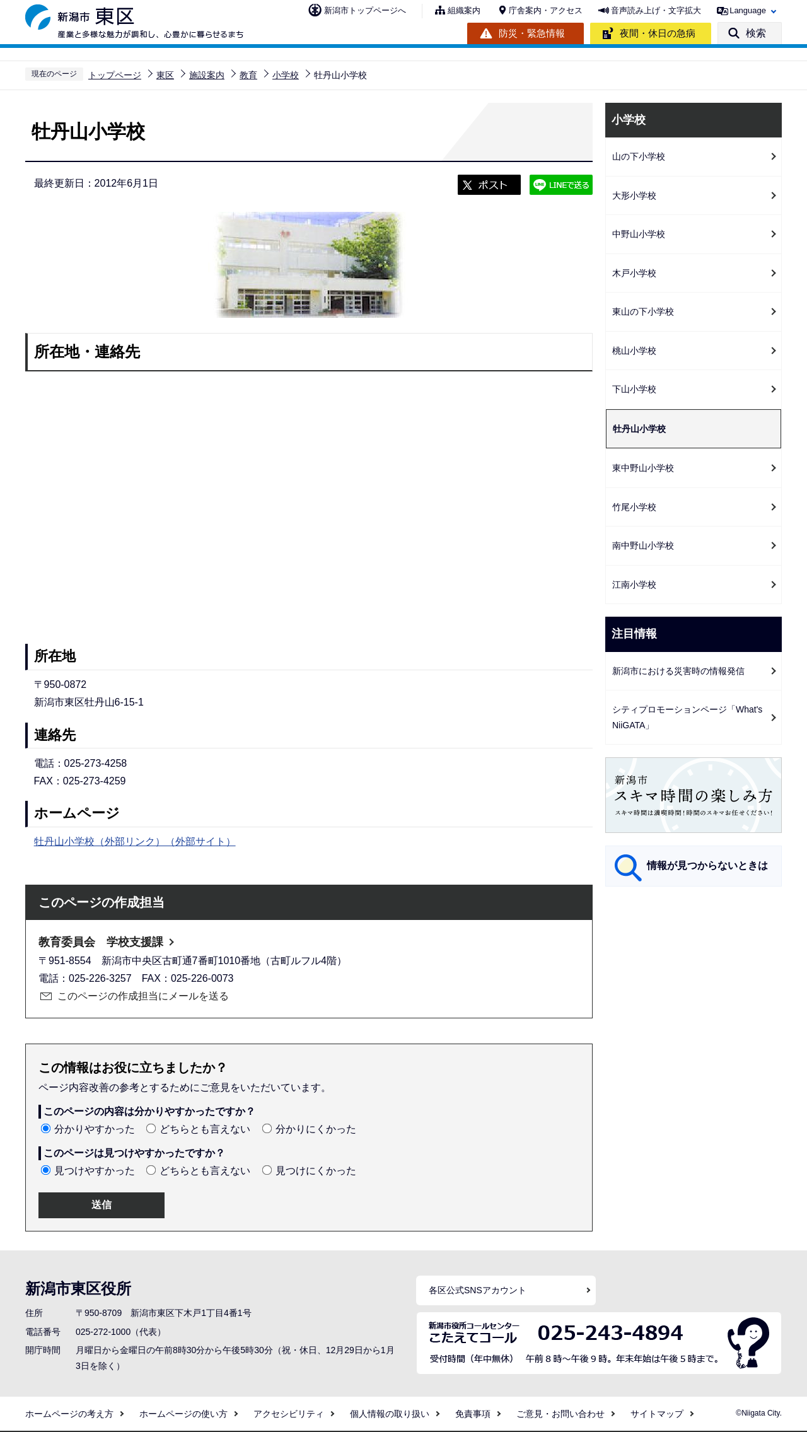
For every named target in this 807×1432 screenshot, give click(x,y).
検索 (756, 33)
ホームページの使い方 (183, 1414)
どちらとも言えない (205, 1129)
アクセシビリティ (288, 1414)
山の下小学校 (638, 156)
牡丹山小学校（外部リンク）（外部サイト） (135, 841)
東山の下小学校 (643, 311)
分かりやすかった (94, 1129)
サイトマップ (656, 1414)
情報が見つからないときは (707, 865)
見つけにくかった (316, 1170)
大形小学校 (634, 195)
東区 (165, 75)
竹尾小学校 (634, 507)
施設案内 (206, 75)
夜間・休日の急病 (657, 33)
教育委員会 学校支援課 (100, 942)
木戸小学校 (634, 273)
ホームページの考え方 (69, 1414)
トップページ (114, 75)
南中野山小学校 (643, 545)
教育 (248, 75)
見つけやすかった (94, 1170)
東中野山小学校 (643, 468)
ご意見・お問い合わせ (560, 1414)
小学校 (285, 75)
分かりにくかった (316, 1129)
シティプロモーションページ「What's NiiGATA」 (687, 717)
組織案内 (464, 10)
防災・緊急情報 (532, 33)
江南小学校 (634, 584)
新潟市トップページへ (365, 10)
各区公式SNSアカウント (477, 1290)
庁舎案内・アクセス (546, 10)
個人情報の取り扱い (389, 1414)
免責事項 (473, 1414)
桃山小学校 (634, 351)
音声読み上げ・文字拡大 (656, 10)
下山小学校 (634, 389)
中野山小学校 (638, 234)
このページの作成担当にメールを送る (143, 996)
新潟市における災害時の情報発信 (678, 671)
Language (747, 10)
